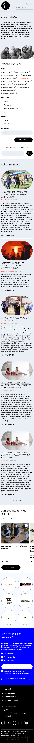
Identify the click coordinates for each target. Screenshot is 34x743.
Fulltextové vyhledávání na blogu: (16, 148)
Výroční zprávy (8, 697)
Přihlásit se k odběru (15, 679)
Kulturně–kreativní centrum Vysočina (14, 714)
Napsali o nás (8, 693)
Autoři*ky (5, 128)
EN (26, 3)
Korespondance (8, 706)
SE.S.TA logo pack (9, 701)
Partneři (6, 689)
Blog (9, 16)
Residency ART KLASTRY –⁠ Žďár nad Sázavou (14, 547)
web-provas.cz (25, 737)
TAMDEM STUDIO (14, 737)
